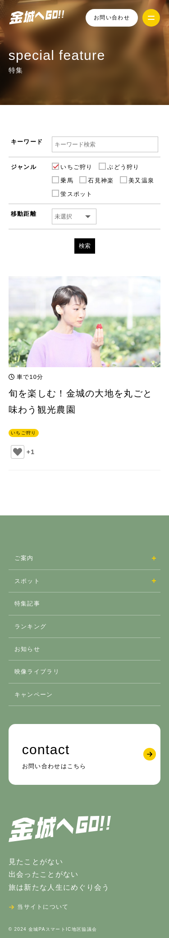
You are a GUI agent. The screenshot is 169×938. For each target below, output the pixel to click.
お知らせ (27, 649)
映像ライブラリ (36, 671)
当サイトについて (43, 906)
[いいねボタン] (17, 452)
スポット (27, 581)
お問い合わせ (112, 17)
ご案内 (24, 558)
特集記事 (27, 603)
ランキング (30, 626)
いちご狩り (24, 432)
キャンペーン (33, 694)
